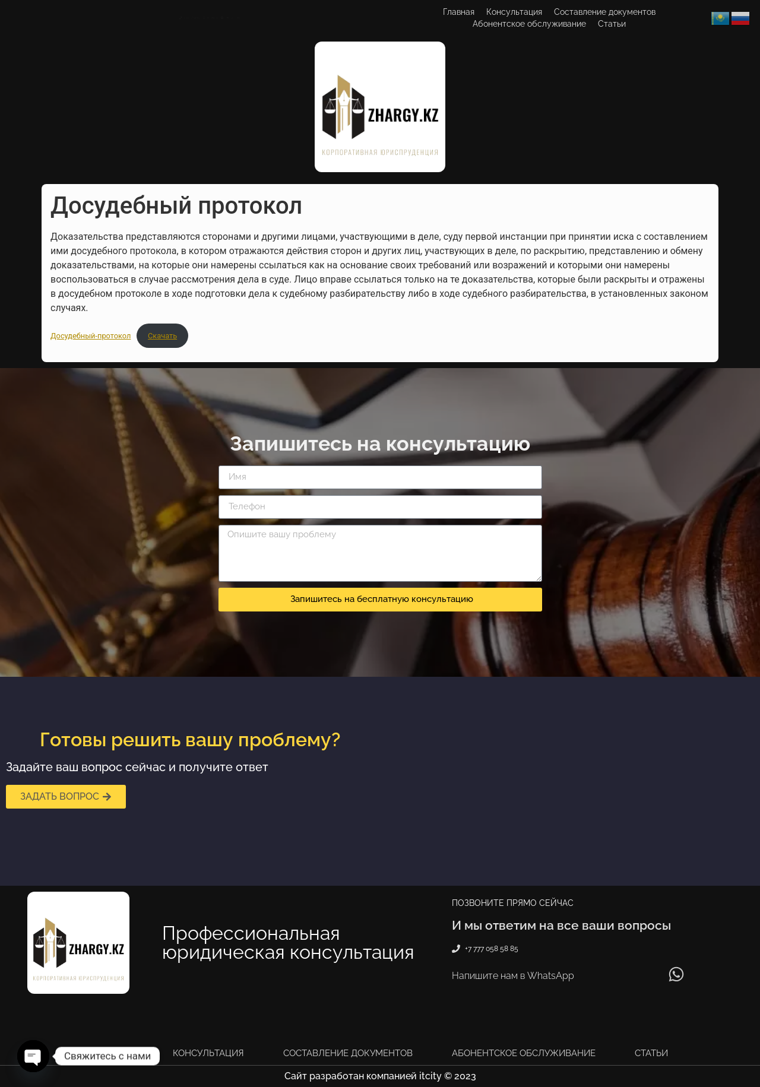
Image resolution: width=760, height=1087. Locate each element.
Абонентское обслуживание (529, 23)
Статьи (612, 23)
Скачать (162, 335)
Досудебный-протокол (90, 335)
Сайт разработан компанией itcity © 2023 (380, 1076)
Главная (458, 12)
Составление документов (605, 12)
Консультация (514, 12)
